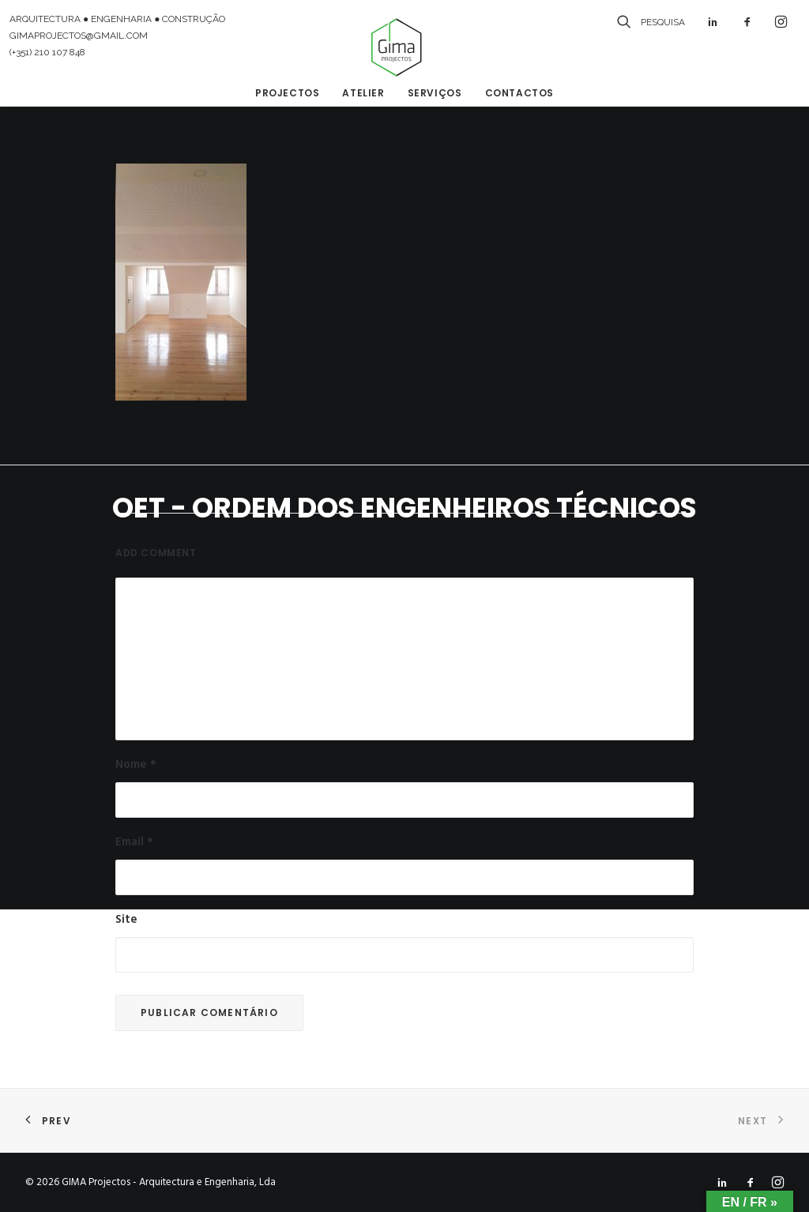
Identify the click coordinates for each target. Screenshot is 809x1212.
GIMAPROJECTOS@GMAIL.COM (78, 35)
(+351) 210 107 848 (47, 52)
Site (126, 919)
